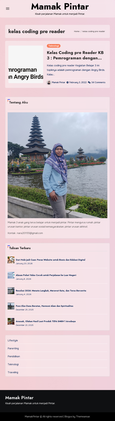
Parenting (13, 348)
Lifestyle (13, 340)
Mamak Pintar (56, 82)
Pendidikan (14, 356)
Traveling (13, 372)
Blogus (68, 416)
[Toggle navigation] (7, 8)
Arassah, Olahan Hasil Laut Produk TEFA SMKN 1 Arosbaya (46, 321)
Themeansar (83, 416)
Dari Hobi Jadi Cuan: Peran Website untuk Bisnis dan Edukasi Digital (50, 259)
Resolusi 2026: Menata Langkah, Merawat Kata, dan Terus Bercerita (51, 290)
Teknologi (53, 46)
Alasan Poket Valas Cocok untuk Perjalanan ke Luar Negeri (46, 275)
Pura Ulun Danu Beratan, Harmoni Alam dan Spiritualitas (44, 305)
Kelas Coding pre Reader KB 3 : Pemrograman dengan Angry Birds (75, 58)
